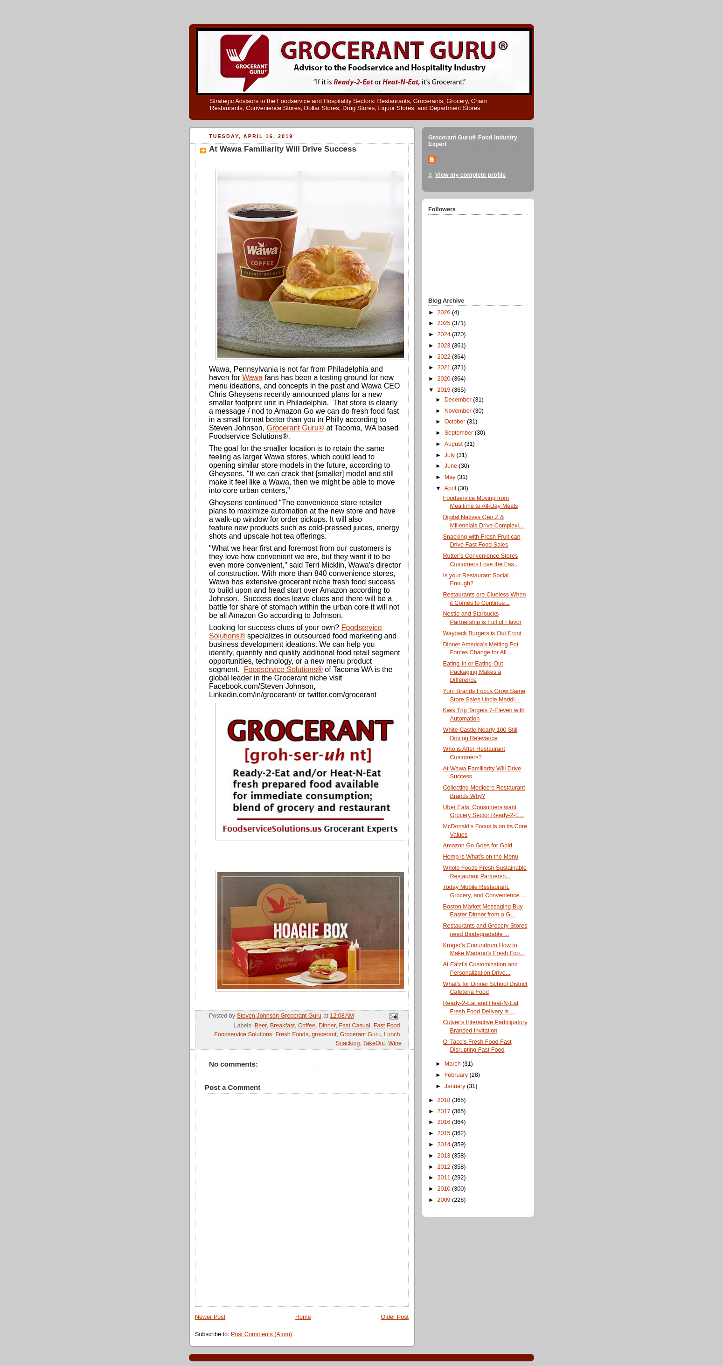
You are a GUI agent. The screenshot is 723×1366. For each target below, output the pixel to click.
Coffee (306, 1025)
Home (303, 1317)
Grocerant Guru (295, 428)
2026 (445, 312)
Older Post (395, 1317)
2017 (445, 1111)
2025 (445, 323)
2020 (445, 378)
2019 (445, 390)
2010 (445, 1189)
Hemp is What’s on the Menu (481, 856)
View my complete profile (470, 175)
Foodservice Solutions (243, 1034)
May (451, 477)
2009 (445, 1200)
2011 (445, 1177)
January (456, 1086)
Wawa (252, 377)
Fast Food (387, 1025)
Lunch (392, 1034)
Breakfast (282, 1025)
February (457, 1075)
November (459, 411)
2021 (445, 367)
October (456, 421)
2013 (445, 1155)
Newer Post (210, 1317)
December (459, 399)
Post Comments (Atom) (261, 1334)
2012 (445, 1167)
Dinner (327, 1025)
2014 (445, 1144)
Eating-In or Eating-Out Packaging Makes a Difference (473, 671)
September (460, 433)
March (454, 1064)
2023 (445, 345)
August (455, 444)
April (451, 488)
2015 (445, 1133)
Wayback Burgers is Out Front (482, 633)
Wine (395, 1043)
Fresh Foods (291, 1034)
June (452, 466)
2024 (445, 334)
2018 (445, 1100)
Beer (261, 1025)
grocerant (324, 1034)
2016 (445, 1122)
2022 (445, 357)
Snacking (348, 1043)
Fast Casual (354, 1025)
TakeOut (374, 1043)
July (451, 455)
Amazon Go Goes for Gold (478, 845)
